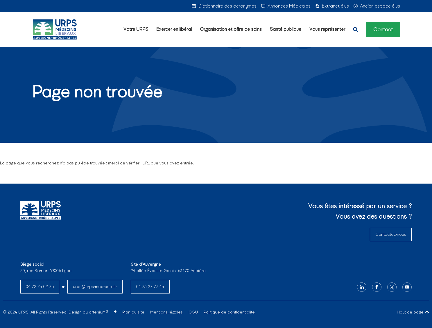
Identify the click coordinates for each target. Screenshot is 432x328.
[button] (355, 29)
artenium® (98, 312)
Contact (383, 29)
